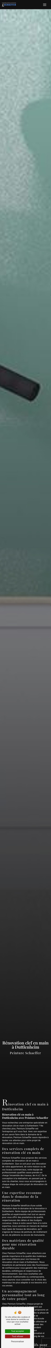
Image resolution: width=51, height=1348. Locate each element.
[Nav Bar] (44, 4)
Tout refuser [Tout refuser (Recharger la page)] (17, 1336)
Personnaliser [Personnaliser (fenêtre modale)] (17, 1341)
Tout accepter (17, 1331)
